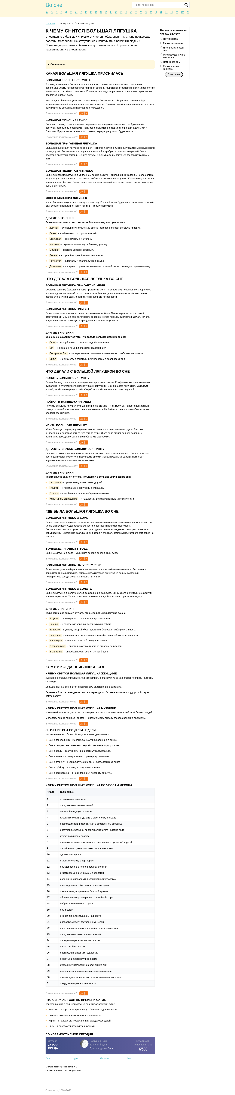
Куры (76, 1058)
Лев (48, 1058)
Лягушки (104, 1058)
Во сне (54, 5)
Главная (50, 23)
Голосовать (174, 74)
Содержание (58, 64)
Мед (129, 1058)
